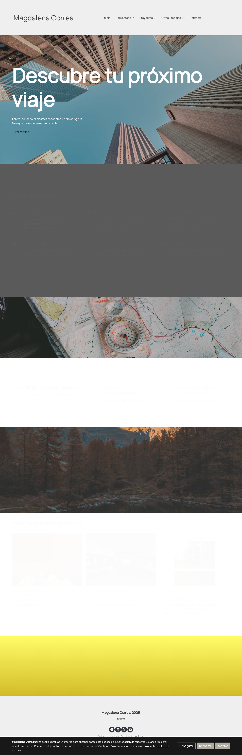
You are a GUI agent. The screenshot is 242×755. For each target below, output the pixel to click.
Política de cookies (108, 736)
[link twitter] (124, 729)
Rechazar (205, 746)
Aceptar (222, 746)
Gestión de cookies (132, 736)
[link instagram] (118, 729)
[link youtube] (130, 729)
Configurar (186, 746)
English (121, 718)
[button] (172, 17)
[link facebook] (112, 729)
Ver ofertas (22, 132)
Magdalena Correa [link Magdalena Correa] (43, 17)
